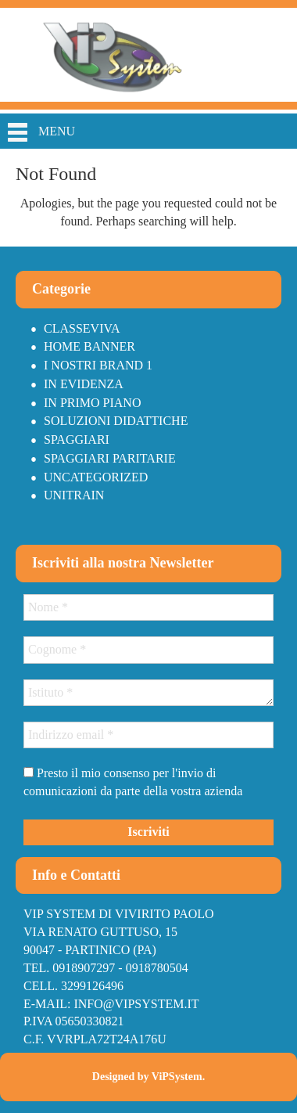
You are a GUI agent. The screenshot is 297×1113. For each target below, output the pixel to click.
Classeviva (82, 328)
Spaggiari (76, 439)
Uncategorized (96, 477)
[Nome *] (148, 607)
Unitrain (74, 495)
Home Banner (89, 346)
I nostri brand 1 (98, 365)
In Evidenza (83, 384)
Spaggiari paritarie (110, 458)
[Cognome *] (148, 649)
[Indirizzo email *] (148, 735)
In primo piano (92, 402)
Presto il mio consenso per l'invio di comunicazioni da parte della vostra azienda (132, 781)
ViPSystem (177, 1076)
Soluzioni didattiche (116, 420)
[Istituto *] (148, 692)
